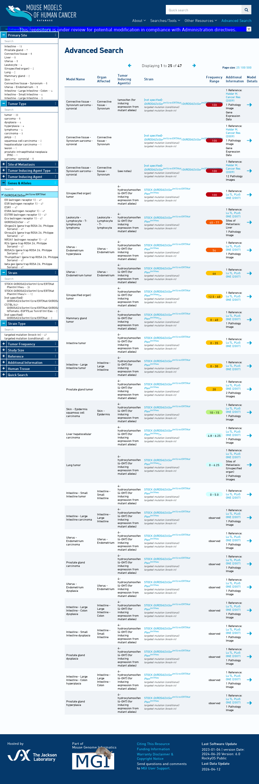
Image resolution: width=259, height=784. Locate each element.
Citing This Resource (153, 744)
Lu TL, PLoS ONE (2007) (233, 195)
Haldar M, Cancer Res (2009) (233, 97)
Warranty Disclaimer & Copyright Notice (155, 756)
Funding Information (153, 749)
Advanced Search (236, 20)
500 (249, 67)
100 (243, 67)
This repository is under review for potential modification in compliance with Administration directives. (135, 29)
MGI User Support (155, 768)
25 (238, 67)
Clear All (44, 29)
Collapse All (14, 29)
